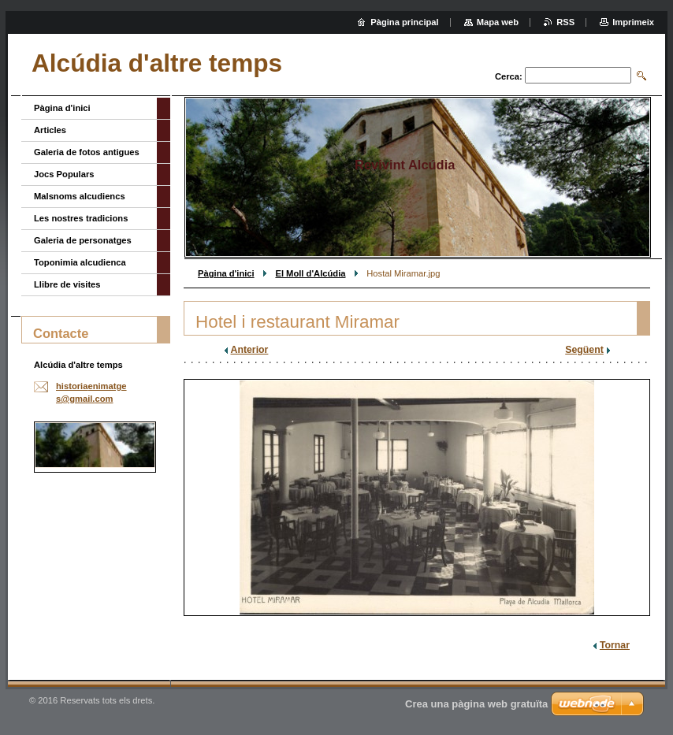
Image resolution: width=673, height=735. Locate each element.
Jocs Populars (64, 174)
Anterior (250, 349)
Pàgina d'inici (226, 273)
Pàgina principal (404, 22)
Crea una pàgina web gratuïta (476, 704)
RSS (565, 22)
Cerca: (508, 76)
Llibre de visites (67, 284)
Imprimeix (633, 22)
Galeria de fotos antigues (86, 152)
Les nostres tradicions (81, 218)
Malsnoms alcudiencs (79, 196)
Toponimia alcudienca (80, 262)
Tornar (615, 645)
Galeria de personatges (83, 240)
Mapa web (498, 22)
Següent (584, 349)
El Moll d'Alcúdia (310, 273)
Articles (50, 130)
